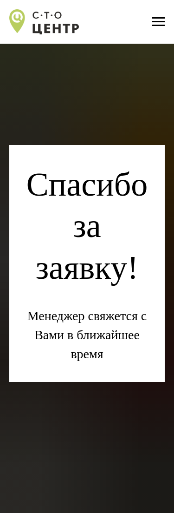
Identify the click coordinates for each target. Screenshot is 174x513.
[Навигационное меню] (158, 21)
